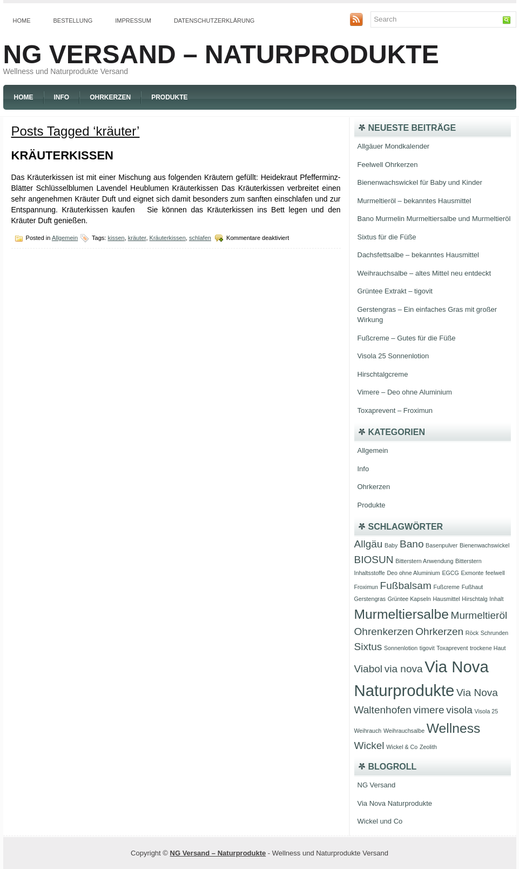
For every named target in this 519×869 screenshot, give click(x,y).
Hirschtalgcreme (383, 374)
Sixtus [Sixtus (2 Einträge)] (368, 646)
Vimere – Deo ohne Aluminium (405, 392)
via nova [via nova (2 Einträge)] (404, 668)
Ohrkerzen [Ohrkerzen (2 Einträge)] (439, 631)
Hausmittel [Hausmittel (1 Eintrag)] (446, 599)
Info (62, 97)
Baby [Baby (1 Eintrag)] (391, 545)
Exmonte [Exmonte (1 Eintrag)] (472, 573)
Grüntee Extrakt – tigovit (395, 291)
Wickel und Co (380, 821)
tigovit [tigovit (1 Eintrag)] (427, 648)
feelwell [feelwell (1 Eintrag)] (495, 573)
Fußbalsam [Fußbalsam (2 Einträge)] (406, 585)
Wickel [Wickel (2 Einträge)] (369, 745)
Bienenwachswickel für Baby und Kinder (420, 182)
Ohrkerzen (110, 97)
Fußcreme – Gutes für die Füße (407, 338)
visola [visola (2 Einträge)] (459, 710)
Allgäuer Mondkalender (394, 146)
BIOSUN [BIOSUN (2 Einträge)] (374, 559)
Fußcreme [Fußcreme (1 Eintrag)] (446, 587)
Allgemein (65, 238)
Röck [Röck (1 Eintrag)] (472, 633)
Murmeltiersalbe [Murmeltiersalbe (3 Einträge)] (401, 614)
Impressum (133, 20)
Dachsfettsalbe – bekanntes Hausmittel (418, 255)
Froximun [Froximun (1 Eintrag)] (366, 587)
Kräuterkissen (62, 155)
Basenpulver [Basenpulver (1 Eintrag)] (441, 545)
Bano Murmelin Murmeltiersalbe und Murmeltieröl (434, 219)
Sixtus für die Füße (387, 237)
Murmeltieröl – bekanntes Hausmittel (414, 201)
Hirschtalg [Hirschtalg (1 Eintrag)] (474, 599)
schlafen (200, 238)
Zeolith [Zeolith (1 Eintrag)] (428, 747)
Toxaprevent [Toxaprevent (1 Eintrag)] (452, 648)
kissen (115, 238)
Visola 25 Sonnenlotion (393, 356)
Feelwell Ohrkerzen (388, 165)
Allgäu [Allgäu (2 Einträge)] (368, 544)
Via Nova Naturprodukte (395, 803)
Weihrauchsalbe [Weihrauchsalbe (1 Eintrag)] (403, 730)
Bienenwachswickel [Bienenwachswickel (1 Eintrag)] (484, 545)
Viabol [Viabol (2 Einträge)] (368, 668)
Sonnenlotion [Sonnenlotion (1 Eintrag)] (400, 648)
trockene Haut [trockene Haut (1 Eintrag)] (487, 648)
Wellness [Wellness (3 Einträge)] (454, 728)
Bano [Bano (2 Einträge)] (411, 544)
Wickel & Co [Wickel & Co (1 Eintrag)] (401, 747)
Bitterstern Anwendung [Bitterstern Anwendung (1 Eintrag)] (424, 561)
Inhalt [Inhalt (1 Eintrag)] (496, 599)
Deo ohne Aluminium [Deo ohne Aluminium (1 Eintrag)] (413, 573)
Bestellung (73, 20)
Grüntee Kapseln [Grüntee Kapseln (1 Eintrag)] (409, 599)
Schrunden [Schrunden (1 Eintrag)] (495, 633)
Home (22, 20)
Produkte (169, 97)
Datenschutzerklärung (214, 20)
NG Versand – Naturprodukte (221, 54)
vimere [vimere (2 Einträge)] (428, 710)
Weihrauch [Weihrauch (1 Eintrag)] (368, 730)
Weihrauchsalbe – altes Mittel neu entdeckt (424, 273)
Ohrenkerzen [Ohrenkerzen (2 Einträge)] (384, 631)
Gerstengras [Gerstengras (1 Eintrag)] (370, 599)
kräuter (137, 238)
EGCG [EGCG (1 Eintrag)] (450, 573)
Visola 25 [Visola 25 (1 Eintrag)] (486, 711)
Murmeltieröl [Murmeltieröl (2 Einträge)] (479, 615)
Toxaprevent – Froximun (395, 410)
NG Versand (377, 785)
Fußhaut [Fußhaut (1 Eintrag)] (472, 587)
